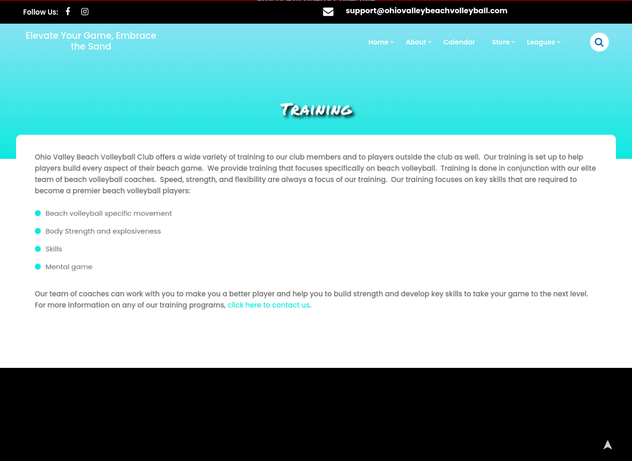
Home (378, 41)
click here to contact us (270, 302)
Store (501, 41)
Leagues (541, 41)
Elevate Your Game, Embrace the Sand (91, 40)
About (416, 41)
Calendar (459, 41)
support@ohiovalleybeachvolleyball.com (427, 10)
